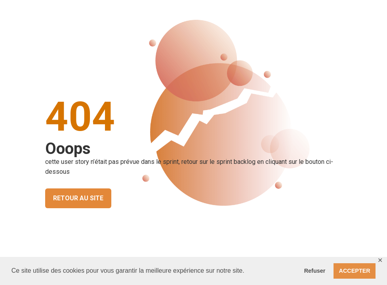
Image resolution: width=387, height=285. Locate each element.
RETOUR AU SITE (78, 198)
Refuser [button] (315, 271)
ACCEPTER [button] (354, 271)
